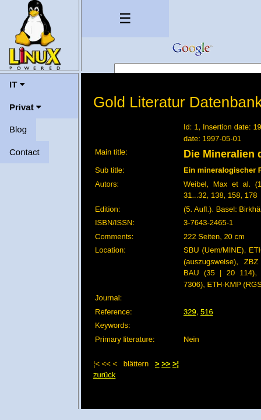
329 (190, 311)
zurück (104, 374)
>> (165, 363)
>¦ (175, 363)
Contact (24, 152)
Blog (18, 129)
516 (206, 311)
